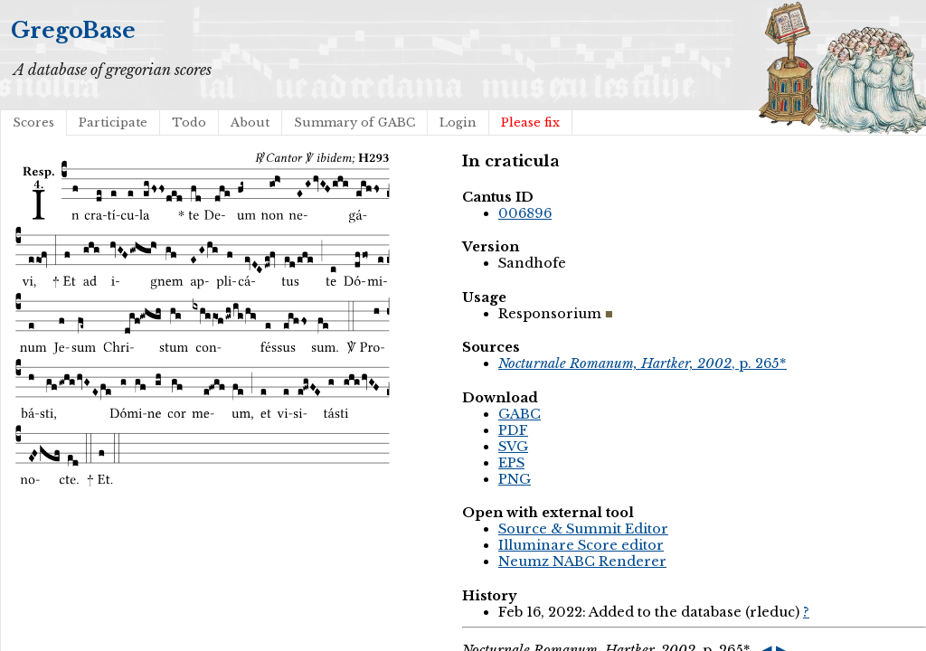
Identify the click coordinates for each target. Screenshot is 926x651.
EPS (511, 463)
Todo (189, 122)
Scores (33, 122)
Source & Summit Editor (583, 529)
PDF (513, 430)
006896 (525, 213)
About (250, 122)
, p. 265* (642, 363)
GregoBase (73, 30)
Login (458, 122)
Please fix (530, 122)
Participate (113, 122)
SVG (513, 447)
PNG (514, 479)
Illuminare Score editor (581, 545)
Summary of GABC (354, 122)
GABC (519, 414)
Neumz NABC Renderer (582, 561)
